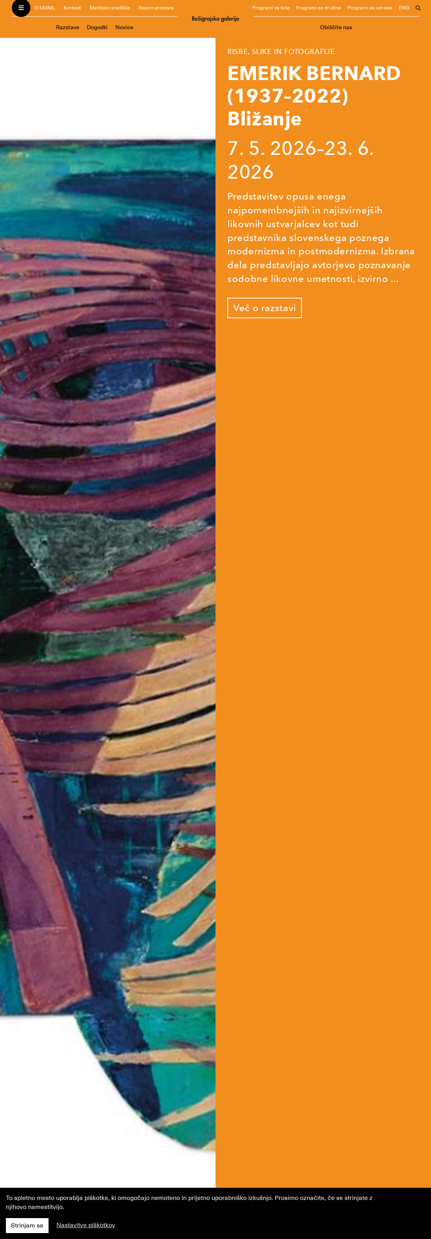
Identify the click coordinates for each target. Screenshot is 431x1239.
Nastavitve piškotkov (85, 1225)
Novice (124, 27)
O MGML (45, 7)
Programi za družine (318, 7)
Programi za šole (271, 7)
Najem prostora (156, 7)
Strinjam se (27, 1226)
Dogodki (97, 27)
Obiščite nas (336, 27)
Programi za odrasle (369, 7)
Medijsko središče (110, 7)
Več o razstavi (264, 307)
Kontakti (72, 7)
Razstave (67, 27)
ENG (404, 7)
